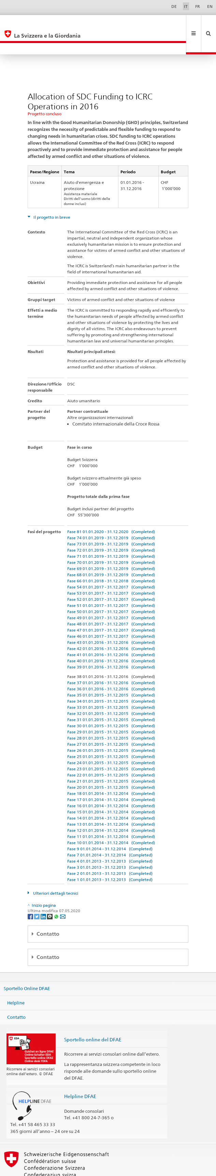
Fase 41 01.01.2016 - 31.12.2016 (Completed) (111, 632)
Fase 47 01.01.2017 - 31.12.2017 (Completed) (111, 607)
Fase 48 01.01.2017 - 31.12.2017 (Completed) (111, 601)
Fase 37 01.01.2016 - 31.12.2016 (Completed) (111, 660)
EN (210, 6)
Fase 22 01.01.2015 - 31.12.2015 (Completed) (111, 752)
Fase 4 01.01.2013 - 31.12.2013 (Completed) (110, 838)
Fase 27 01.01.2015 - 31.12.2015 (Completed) (111, 721)
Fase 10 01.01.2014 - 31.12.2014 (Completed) (111, 819)
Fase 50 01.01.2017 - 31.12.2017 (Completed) (111, 588)
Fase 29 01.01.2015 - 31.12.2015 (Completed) (111, 709)
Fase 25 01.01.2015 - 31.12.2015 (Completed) (111, 733)
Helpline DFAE (80, 1073)
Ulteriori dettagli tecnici (55, 870)
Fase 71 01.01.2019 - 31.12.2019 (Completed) (111, 533)
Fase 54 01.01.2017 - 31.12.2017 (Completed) (111, 564)
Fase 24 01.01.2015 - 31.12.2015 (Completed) (111, 740)
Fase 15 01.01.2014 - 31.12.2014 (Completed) (111, 789)
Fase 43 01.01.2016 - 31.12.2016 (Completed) (111, 619)
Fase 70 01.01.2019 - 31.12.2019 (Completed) (111, 539)
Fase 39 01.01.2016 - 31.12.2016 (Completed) (111, 644)
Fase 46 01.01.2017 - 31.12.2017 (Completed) (111, 613)
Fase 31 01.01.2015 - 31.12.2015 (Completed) (111, 696)
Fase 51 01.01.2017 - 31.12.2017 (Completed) (111, 582)
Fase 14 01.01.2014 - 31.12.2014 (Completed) (111, 795)
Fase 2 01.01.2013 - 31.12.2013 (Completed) (110, 850)
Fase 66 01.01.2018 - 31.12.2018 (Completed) (111, 558)
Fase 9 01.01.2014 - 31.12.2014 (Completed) (110, 826)
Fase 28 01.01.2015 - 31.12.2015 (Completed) (111, 715)
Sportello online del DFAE (92, 1016)
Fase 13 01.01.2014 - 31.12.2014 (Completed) (111, 801)
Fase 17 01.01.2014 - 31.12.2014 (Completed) (111, 776)
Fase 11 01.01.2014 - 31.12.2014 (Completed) (111, 813)
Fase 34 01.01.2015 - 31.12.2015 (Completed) (111, 678)
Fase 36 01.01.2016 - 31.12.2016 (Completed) (111, 666)
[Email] (63, 893)
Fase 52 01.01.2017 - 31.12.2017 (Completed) (111, 576)
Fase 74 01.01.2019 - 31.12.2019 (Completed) (111, 515)
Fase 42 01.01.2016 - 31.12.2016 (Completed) (111, 625)
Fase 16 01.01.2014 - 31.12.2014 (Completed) (111, 783)
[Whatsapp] (57, 893)
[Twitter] (37, 893)
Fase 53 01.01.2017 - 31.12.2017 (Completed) (111, 570)
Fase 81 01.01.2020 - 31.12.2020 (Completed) (111, 508)
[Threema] (50, 893)
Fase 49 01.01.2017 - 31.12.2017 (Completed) (111, 595)
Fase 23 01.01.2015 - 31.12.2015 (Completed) (111, 746)
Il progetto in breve (51, 194)
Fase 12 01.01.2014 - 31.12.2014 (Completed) (111, 807)
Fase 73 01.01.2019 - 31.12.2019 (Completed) (111, 521)
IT (186, 6)
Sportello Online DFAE (27, 965)
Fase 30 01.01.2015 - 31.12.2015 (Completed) (111, 703)
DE (174, 6)
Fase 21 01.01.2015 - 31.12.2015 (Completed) (111, 758)
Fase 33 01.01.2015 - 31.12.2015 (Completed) (111, 684)
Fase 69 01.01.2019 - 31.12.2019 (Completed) (111, 545)
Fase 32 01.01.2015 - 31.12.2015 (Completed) (111, 690)
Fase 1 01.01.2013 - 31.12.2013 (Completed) (110, 856)
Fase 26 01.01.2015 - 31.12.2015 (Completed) (111, 727)
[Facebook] (31, 893)
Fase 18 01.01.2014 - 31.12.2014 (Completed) (111, 770)
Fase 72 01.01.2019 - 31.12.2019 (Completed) (111, 527)
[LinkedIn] (44, 893)
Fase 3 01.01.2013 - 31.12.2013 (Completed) (110, 844)
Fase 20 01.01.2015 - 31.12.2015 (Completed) (111, 764)
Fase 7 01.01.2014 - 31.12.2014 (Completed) (110, 832)
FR (197, 6)
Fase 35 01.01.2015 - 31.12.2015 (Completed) (111, 672)
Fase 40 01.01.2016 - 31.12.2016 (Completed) (111, 638)
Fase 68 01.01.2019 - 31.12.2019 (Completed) (111, 552)
